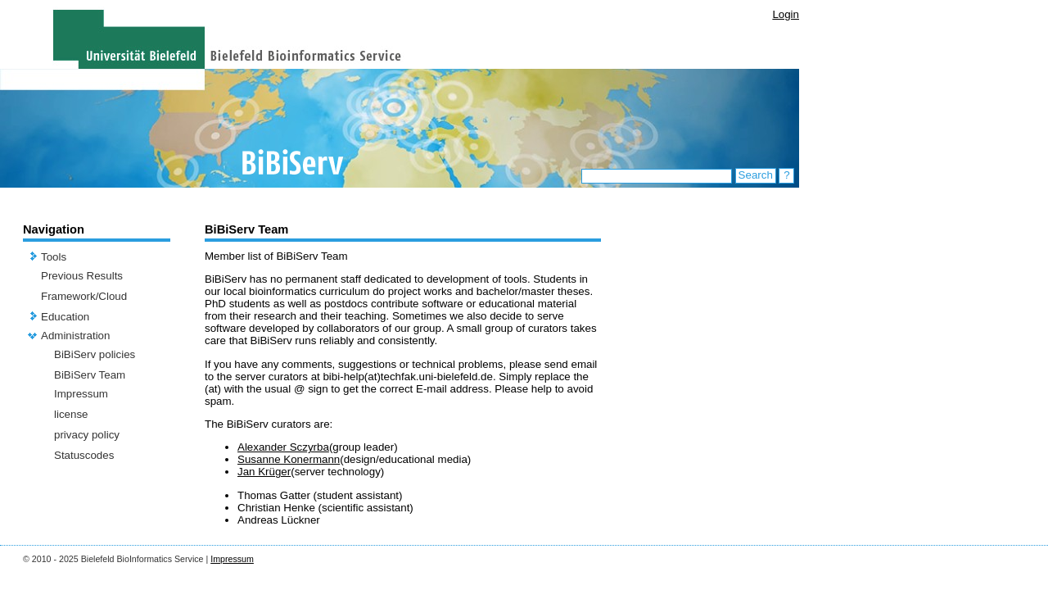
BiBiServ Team (89, 375)
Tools (53, 257)
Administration (75, 335)
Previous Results (82, 276)
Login (785, 14)
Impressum (81, 394)
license (71, 414)
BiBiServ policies (94, 354)
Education (65, 317)
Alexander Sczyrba (283, 447)
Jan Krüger (264, 471)
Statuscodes (84, 455)
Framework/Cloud (84, 296)
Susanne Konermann (288, 459)
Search (756, 175)
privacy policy (87, 435)
